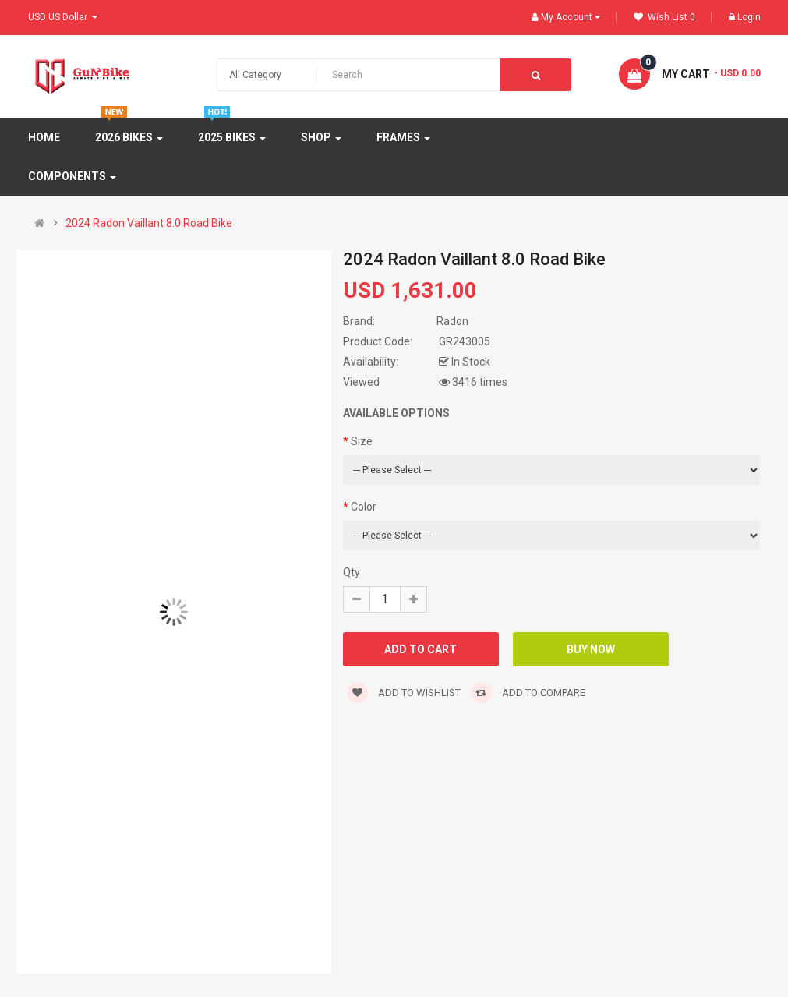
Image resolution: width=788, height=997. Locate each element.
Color (363, 506)
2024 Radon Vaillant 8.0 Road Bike (148, 222)
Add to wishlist (404, 692)
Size (362, 441)
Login (745, 17)
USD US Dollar (62, 17)
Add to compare (528, 692)
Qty (351, 572)
